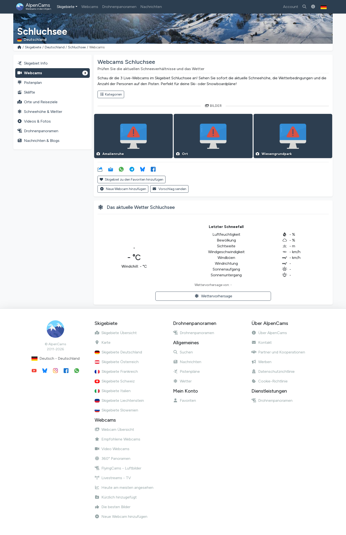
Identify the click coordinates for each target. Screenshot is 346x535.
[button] (323, 7)
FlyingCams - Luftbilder (118, 468)
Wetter (182, 381)
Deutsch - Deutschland (55, 359)
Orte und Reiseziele (37, 102)
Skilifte (26, 92)
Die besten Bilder (112, 507)
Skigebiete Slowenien (116, 410)
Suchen (183, 352)
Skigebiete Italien (113, 390)
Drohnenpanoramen (119, 6)
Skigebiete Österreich (117, 361)
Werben (261, 361)
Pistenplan (29, 82)
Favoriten (184, 400)
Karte (103, 342)
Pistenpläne (186, 371)
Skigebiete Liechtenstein (119, 400)
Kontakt (261, 342)
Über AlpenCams (269, 332)
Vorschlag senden (169, 189)
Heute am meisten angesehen (124, 487)
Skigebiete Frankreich (116, 371)
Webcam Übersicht (114, 429)
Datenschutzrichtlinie (273, 371)
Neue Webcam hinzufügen (123, 189)
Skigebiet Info (32, 63)
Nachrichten (151, 6)
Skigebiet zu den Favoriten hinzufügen (131, 179)
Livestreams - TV (113, 478)
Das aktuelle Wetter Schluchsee (141, 207)
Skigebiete (66, 6)
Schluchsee (77, 47)
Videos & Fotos (34, 121)
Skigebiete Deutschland (118, 352)
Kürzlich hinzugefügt (116, 497)
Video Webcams (112, 449)
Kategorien (111, 94)
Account (290, 6)
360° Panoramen (112, 458)
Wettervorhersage (213, 296)
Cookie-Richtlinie (269, 381)
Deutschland (55, 47)
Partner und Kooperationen (278, 352)
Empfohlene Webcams (117, 439)
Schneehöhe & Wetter (39, 111)
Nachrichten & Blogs (38, 140)
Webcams (89, 6)
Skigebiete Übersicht (116, 332)
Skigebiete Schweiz (115, 381)
